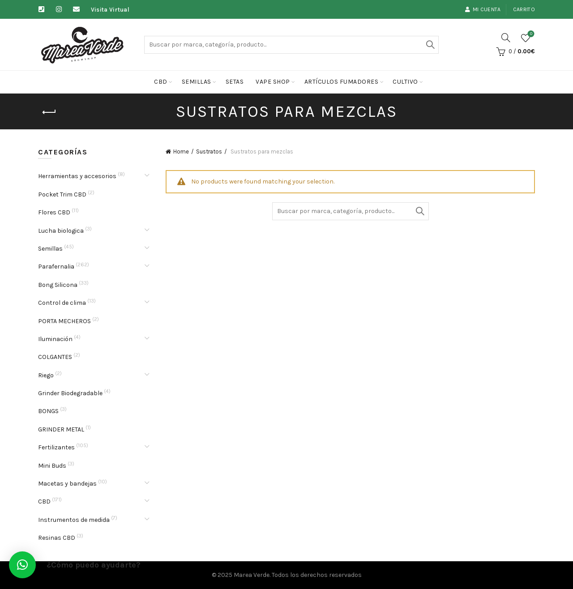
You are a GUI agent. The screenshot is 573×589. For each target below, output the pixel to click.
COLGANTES (55, 357)
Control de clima (62, 303)
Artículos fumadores (341, 81)
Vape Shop (273, 81)
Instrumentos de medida (74, 520)
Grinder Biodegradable (70, 393)
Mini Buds (52, 465)
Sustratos (209, 151)
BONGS (48, 411)
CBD (160, 81)
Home (181, 151)
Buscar (430, 45)
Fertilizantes (56, 447)
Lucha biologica (61, 231)
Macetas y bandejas (67, 483)
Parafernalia (56, 266)
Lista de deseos (530, 34)
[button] (22, 564)
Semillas (196, 81)
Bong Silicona (57, 285)
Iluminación (55, 339)
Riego (46, 375)
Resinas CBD (56, 538)
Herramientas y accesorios (77, 176)
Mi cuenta (483, 9)
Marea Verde (251, 575)
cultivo (405, 81)
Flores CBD (54, 212)
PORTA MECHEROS (64, 321)
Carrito (524, 9)
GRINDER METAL (61, 429)
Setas (235, 81)
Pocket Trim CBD (62, 194)
